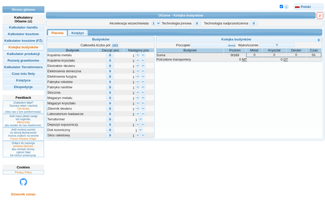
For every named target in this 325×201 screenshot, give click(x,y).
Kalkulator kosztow (23, 34)
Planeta (57, 33)
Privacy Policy (23, 172)
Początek (183, 45)
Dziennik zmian (23, 194)
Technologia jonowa (176, 23)
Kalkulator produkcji (23, 54)
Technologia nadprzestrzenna (226, 23)
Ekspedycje (23, 87)
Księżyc (77, 33)
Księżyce (23, 80)
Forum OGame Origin (23, 138)
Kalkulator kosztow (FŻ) (23, 40)
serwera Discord (23, 146)
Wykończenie (248, 45)
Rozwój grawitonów (23, 60)
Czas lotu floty (23, 74)
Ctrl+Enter (23, 108)
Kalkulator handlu (23, 27)
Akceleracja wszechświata (129, 23)
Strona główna (23, 9)
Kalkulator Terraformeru (23, 67)
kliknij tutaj (23, 122)
